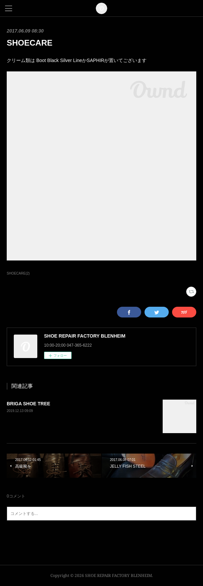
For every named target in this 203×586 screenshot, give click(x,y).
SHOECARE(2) (18, 273)
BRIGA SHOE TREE (28, 403)
